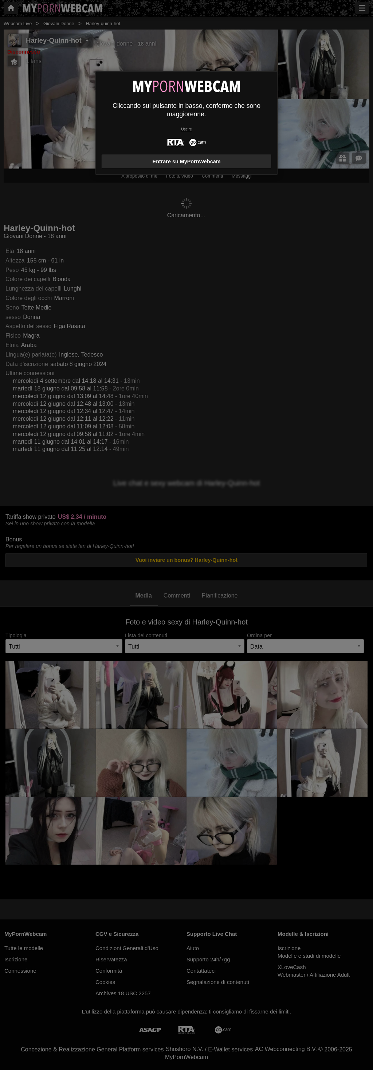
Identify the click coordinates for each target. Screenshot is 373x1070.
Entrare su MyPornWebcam (187, 161)
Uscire (186, 129)
